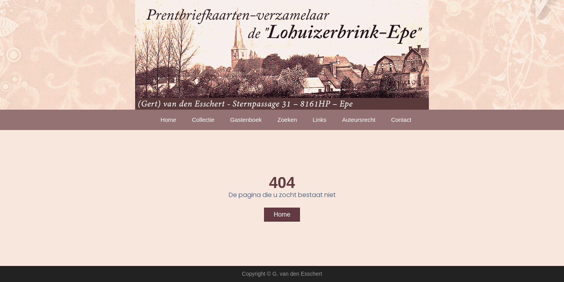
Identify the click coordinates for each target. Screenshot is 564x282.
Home (168, 119)
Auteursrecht (358, 119)
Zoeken (287, 119)
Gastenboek (246, 119)
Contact (401, 119)
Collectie (203, 119)
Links (319, 119)
